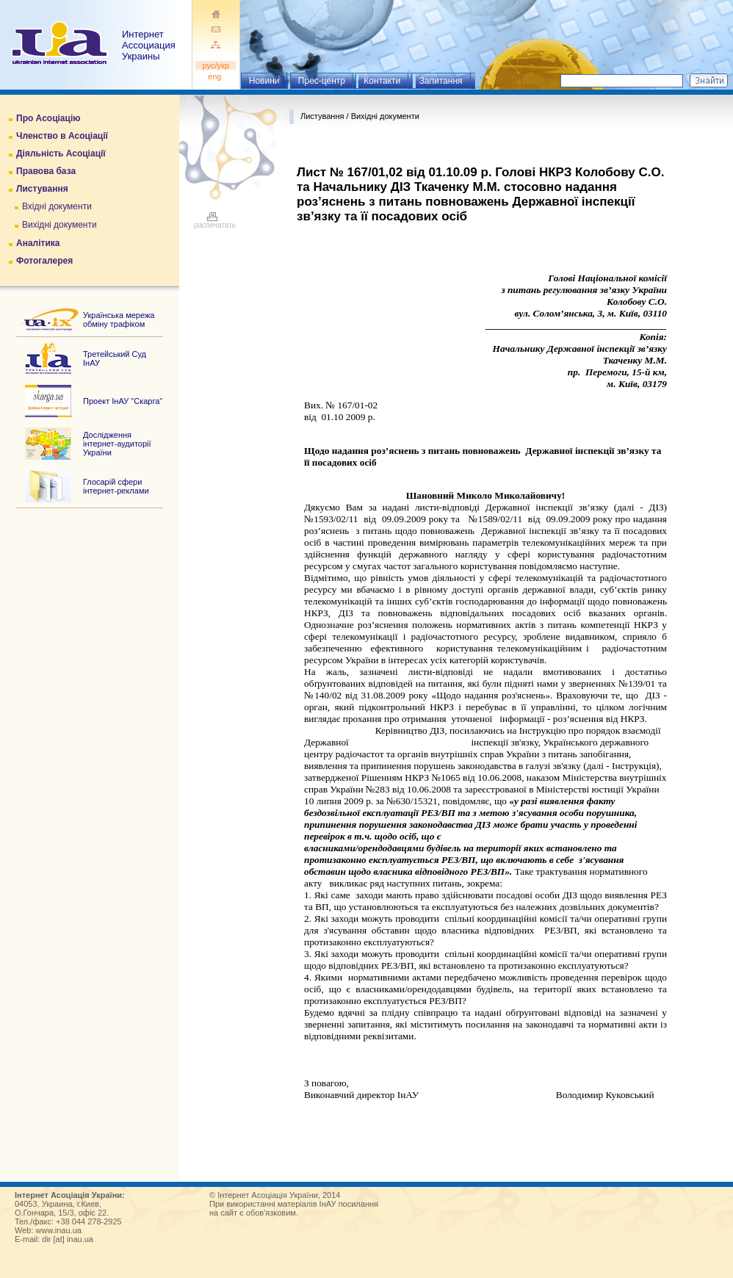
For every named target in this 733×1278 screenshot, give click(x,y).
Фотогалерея (44, 261)
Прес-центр (321, 81)
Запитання (441, 81)
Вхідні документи (57, 206)
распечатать (215, 221)
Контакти (382, 81)
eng (216, 76)
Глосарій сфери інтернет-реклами (116, 486)
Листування (42, 189)
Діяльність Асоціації (61, 153)
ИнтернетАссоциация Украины (149, 45)
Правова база (46, 171)
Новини (264, 81)
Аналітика (37, 243)
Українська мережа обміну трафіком (118, 319)
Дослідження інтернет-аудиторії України (117, 443)
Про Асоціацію (48, 118)
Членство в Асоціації (62, 136)
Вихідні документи (59, 225)
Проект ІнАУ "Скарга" (122, 401)
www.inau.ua (59, 1230)
